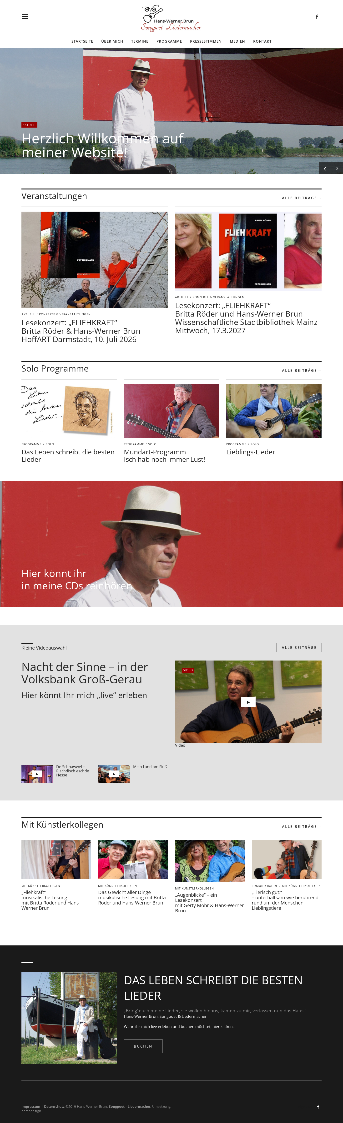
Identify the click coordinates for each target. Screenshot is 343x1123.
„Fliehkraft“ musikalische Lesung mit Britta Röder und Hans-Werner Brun (50, 900)
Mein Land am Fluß (150, 766)
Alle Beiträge (299, 197)
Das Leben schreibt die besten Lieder (68, 455)
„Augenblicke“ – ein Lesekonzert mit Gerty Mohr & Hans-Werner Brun (209, 903)
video (188, 670)
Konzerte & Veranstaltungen (65, 314)
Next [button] (337, 168)
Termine (139, 41)
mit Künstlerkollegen (40, 886)
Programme (169, 41)
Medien (237, 41)
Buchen (143, 1046)
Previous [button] (325, 168)
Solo (50, 444)
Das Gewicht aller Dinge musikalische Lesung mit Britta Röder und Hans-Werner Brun (132, 897)
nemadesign (31, 1111)
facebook (316, 17)
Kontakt (262, 41)
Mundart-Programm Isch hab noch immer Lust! (164, 455)
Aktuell (29, 125)
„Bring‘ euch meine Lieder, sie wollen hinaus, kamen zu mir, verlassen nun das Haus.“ (215, 1011)
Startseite (82, 41)
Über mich (112, 41)
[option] (171, 111)
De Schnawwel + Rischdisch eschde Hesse (72, 771)
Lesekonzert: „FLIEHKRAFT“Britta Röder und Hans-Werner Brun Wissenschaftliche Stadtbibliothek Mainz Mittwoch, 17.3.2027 (246, 318)
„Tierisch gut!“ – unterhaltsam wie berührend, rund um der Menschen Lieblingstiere (286, 900)
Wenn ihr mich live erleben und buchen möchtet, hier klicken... (180, 1026)
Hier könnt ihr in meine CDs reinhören (76, 579)
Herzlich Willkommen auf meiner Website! (102, 145)
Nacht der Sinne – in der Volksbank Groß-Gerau (84, 673)
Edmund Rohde (265, 886)
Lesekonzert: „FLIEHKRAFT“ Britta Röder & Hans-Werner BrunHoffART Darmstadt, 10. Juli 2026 (81, 330)
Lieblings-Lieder (250, 451)
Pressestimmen (206, 41)
